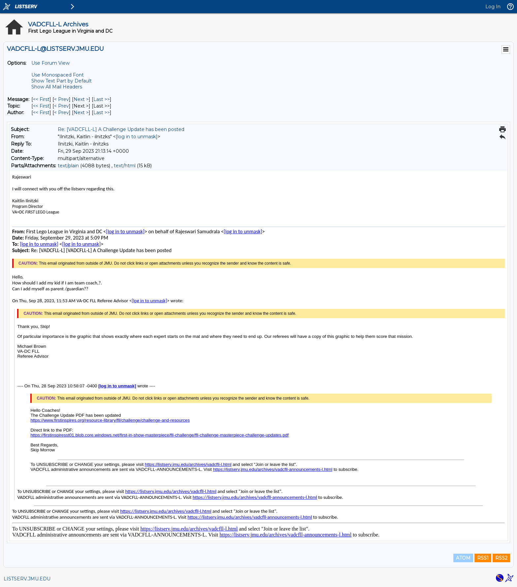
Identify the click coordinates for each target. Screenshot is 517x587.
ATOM (463, 558)
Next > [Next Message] (81, 99)
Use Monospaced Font (57, 75)
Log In (493, 7)
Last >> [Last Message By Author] (101, 112)
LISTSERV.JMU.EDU (27, 579)
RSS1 (483, 558)
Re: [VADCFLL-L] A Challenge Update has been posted (121, 129)
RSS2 (501, 558)
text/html (125, 166)
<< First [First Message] (41, 99)
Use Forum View (50, 63)
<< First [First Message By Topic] (41, 106)
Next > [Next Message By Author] (81, 112)
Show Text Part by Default (61, 81)
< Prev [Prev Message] (61, 99)
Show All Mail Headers (56, 87)
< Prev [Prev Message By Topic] (61, 106)
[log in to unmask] (137, 137)
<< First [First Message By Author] (41, 112)
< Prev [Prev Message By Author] (61, 112)
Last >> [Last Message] (101, 99)
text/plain (68, 166)
